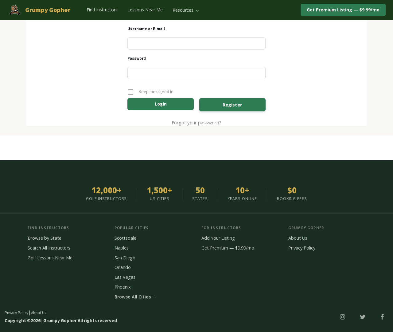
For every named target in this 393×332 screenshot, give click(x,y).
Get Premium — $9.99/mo (227, 248)
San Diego (125, 258)
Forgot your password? (196, 122)
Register (232, 105)
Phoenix (123, 287)
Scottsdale (125, 238)
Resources (186, 10)
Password (136, 58)
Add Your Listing (218, 238)
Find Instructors (102, 10)
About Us (297, 238)
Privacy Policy (301, 248)
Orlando (123, 267)
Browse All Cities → (135, 297)
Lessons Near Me (145, 10)
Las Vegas (125, 277)
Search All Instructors (49, 248)
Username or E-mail (146, 29)
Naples (122, 248)
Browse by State (44, 238)
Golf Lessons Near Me (50, 258)
